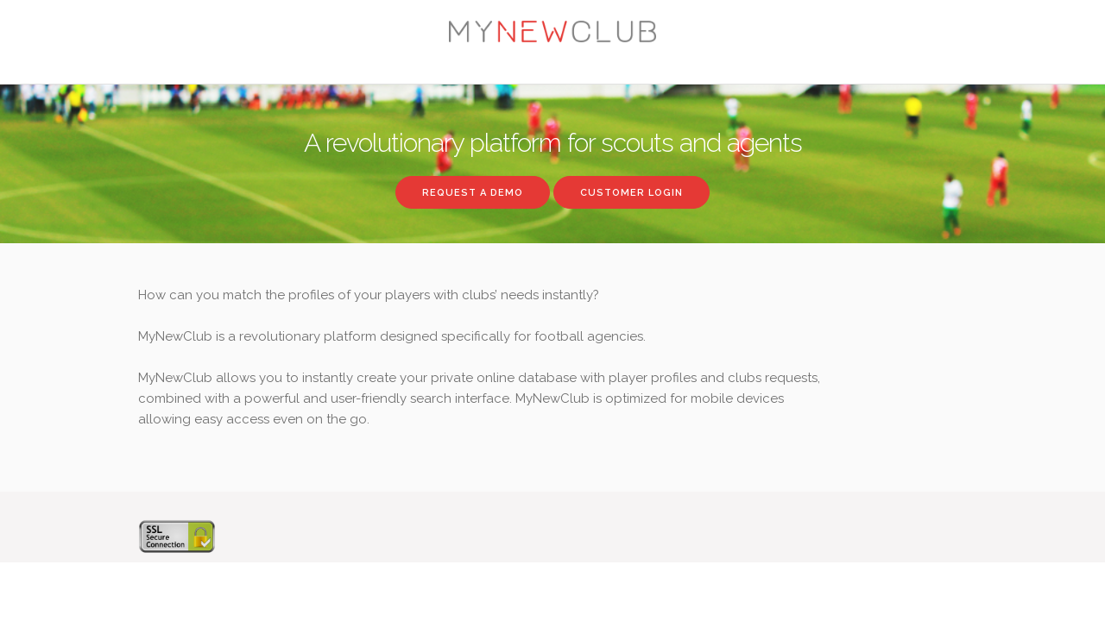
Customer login (631, 192)
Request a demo (472, 192)
